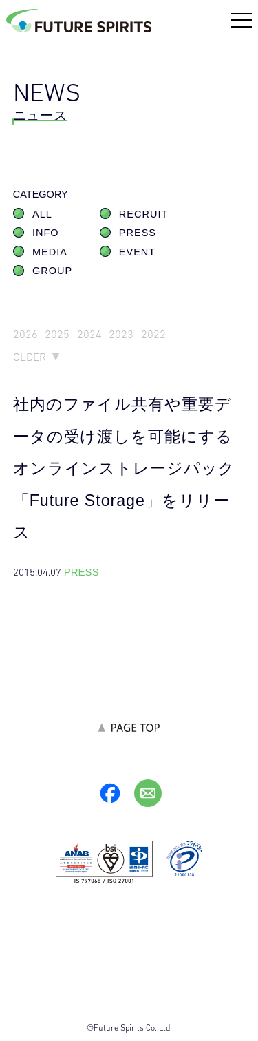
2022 (153, 334)
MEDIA (49, 251)
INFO (45, 232)
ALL (42, 214)
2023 (121, 334)
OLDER (29, 357)
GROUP (52, 270)
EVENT (137, 251)
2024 (89, 334)
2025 (57, 334)
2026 (25, 334)
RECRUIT (143, 214)
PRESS (137, 232)
